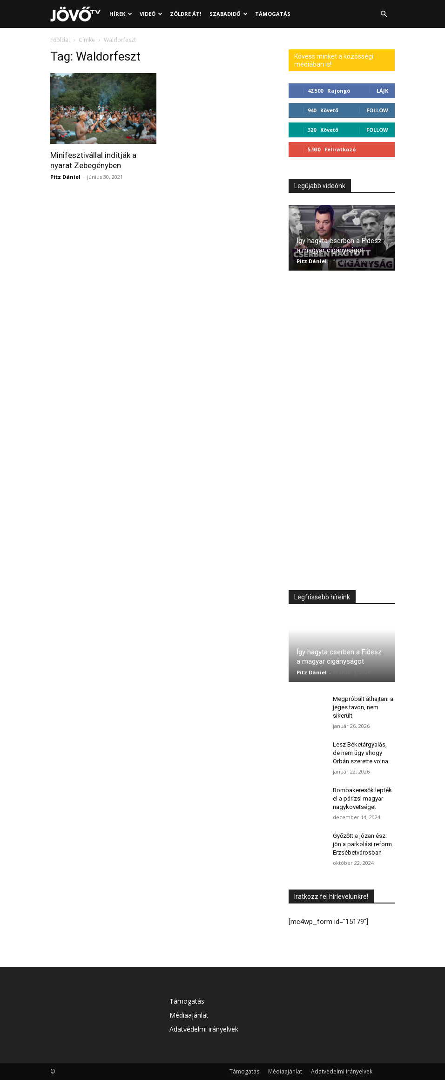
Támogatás (272, 13)
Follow (377, 110)
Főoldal (60, 40)
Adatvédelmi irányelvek (203, 1029)
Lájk (382, 90)
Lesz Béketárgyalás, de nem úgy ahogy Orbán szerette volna (360, 753)
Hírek (120, 13)
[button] (383, 14)
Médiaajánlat (189, 1015)
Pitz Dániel (65, 176)
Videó (151, 13)
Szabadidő (228, 13)
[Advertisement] (342, 432)
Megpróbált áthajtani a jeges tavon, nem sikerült (363, 707)
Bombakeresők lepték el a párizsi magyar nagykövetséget (362, 798)
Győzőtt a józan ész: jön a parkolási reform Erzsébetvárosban (362, 844)
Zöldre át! (185, 13)
